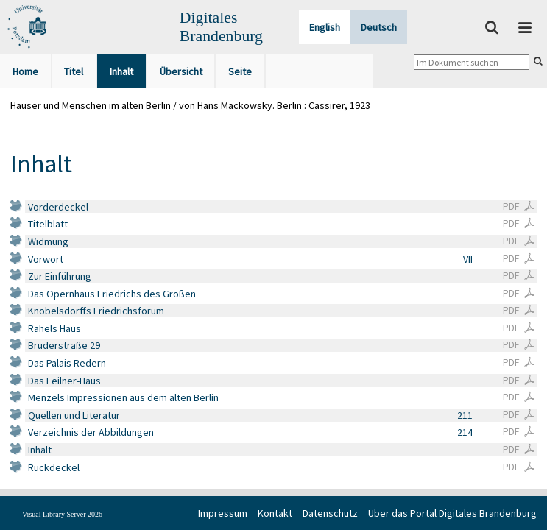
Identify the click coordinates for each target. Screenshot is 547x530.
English (324, 27)
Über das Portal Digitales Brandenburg (452, 513)
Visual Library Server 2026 (62, 514)
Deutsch (379, 27)
